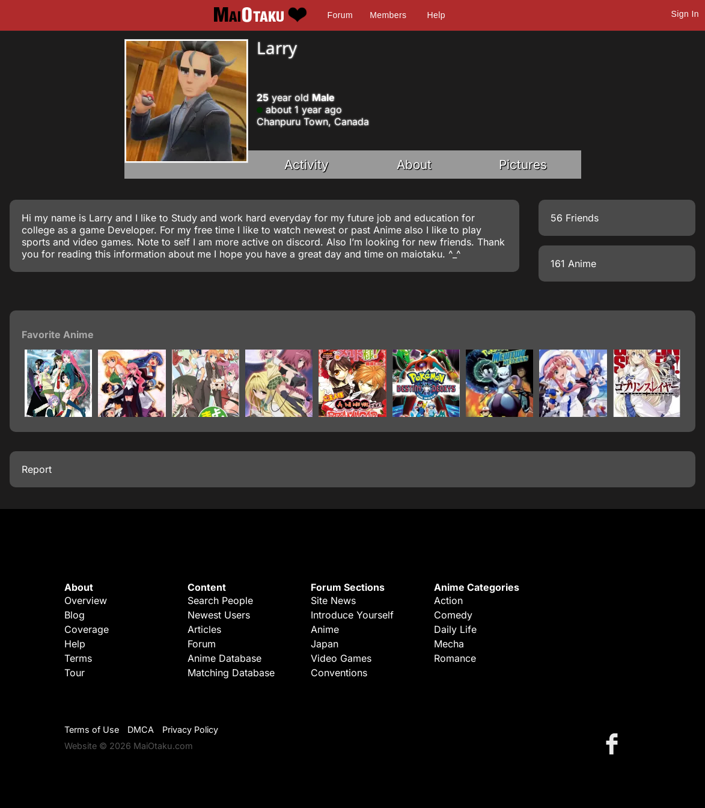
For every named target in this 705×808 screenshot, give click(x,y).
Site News (333, 600)
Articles (204, 629)
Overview (85, 600)
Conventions (339, 673)
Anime (325, 629)
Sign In (685, 14)
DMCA (140, 729)
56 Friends (575, 218)
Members (388, 15)
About (414, 164)
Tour (74, 673)
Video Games (341, 658)
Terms (78, 658)
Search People (220, 600)
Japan (324, 644)
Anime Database (224, 658)
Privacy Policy (190, 729)
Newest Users (219, 615)
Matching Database (231, 673)
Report (37, 469)
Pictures (523, 164)
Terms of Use (91, 729)
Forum (340, 15)
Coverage (86, 629)
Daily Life (455, 629)
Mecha (449, 644)
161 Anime (573, 264)
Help (436, 15)
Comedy (453, 615)
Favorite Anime (58, 334)
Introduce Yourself (352, 615)
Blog (74, 615)
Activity (306, 164)
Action (448, 600)
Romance (455, 658)
